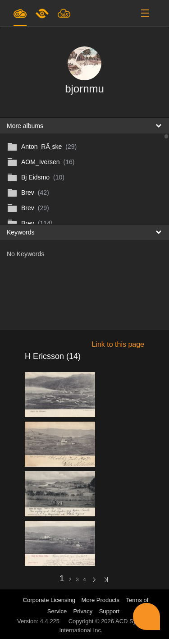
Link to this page (117, 344)
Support (109, 611)
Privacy (83, 611)
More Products (101, 600)
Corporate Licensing (50, 600)
